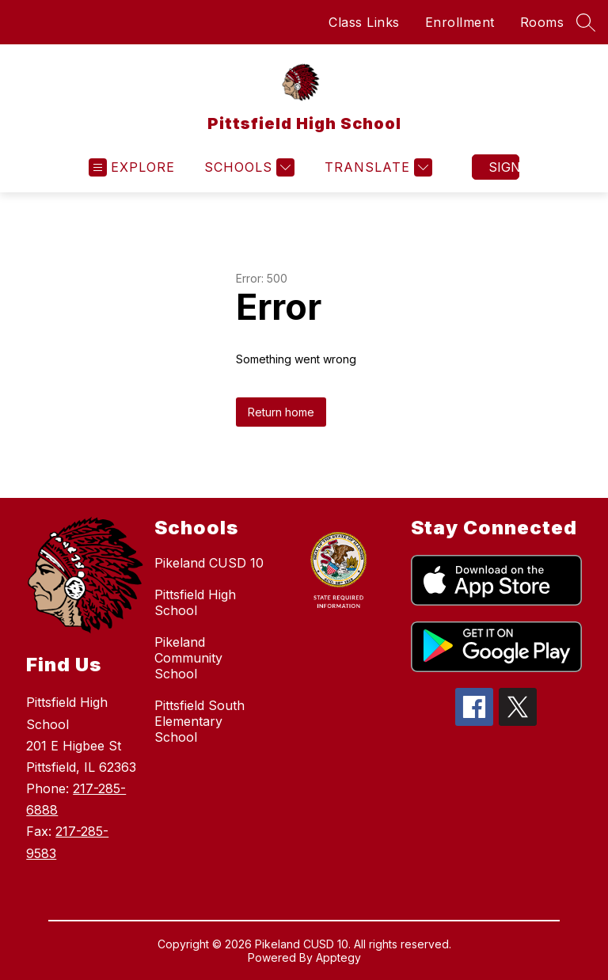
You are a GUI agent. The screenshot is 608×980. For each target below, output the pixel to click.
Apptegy (338, 957)
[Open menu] (132, 167)
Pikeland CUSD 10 (209, 563)
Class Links (364, 22)
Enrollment (460, 22)
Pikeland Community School (188, 658)
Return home (281, 412)
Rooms (542, 22)
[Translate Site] (376, 167)
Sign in (503, 167)
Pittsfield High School (195, 602)
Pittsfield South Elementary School (199, 721)
